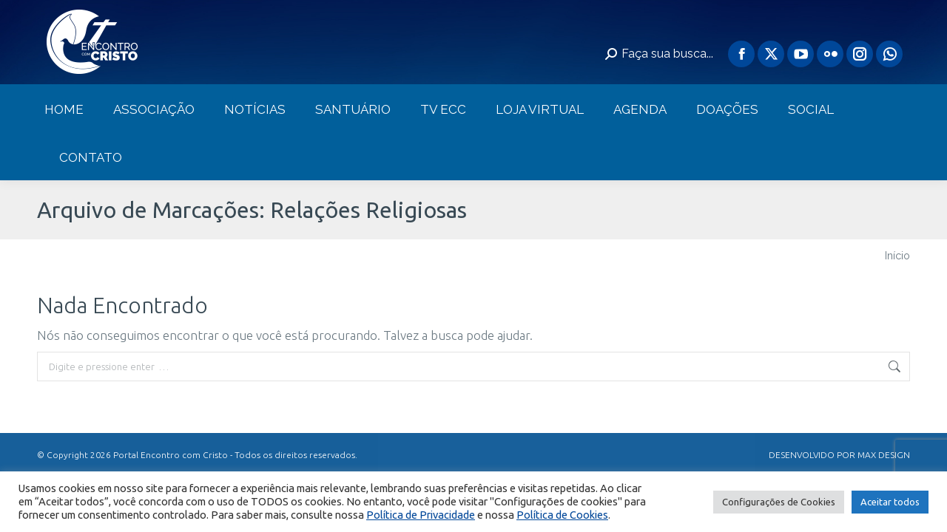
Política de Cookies (562, 514)
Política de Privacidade (420, 514)
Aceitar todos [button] (890, 502)
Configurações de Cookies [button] (778, 502)
